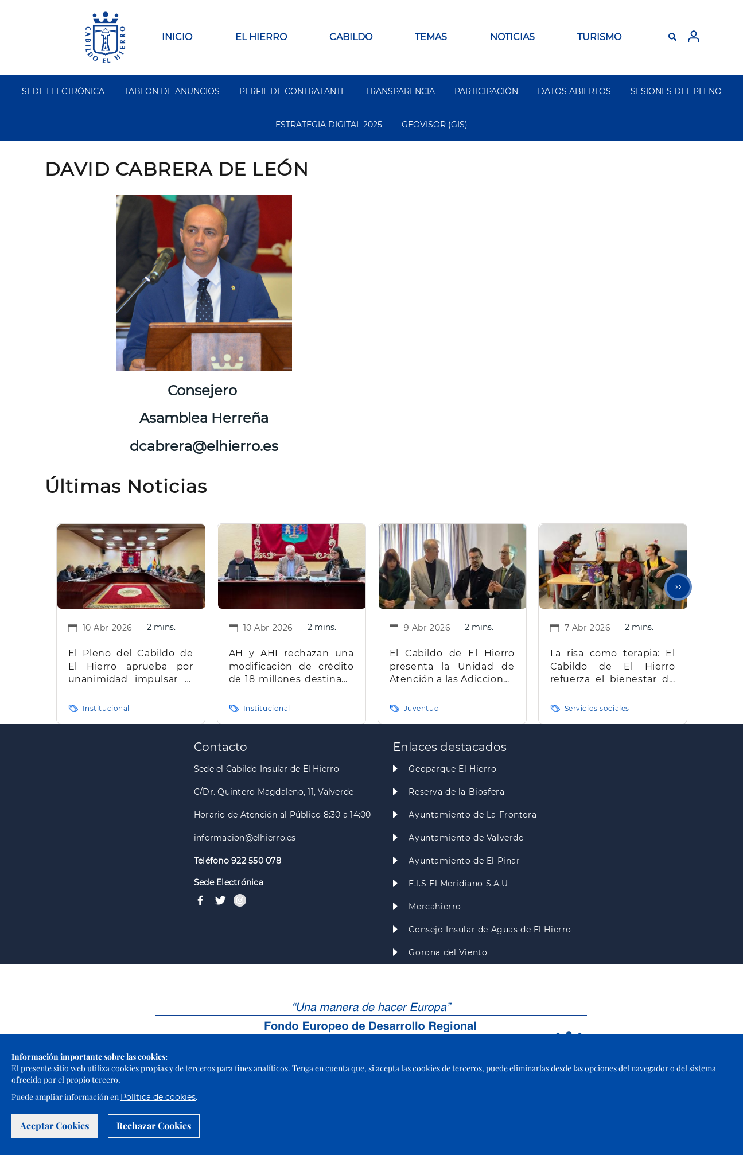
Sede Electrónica (228, 882)
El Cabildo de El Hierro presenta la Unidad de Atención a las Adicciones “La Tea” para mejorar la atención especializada (452, 667)
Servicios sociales (597, 708)
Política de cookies (158, 1097)
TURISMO (599, 37)
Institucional (106, 708)
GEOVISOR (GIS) (435, 124)
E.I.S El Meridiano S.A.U (458, 883)
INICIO (177, 37)
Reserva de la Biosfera (456, 792)
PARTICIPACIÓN (486, 91)
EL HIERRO (261, 37)
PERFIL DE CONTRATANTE (292, 91)
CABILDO (350, 37)
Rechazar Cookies (153, 1125)
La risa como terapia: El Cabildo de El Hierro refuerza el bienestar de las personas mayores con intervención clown (612, 667)
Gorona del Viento (448, 952)
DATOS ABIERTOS (574, 91)
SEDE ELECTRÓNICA (63, 91)
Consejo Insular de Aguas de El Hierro (490, 929)
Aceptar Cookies (54, 1125)
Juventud (421, 708)
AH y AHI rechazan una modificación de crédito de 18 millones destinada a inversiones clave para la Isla (291, 667)
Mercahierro (435, 906)
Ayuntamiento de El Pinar (464, 860)
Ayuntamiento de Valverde (466, 838)
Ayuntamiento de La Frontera (472, 815)
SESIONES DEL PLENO (676, 91)
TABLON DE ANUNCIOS (172, 91)
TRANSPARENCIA (400, 91)
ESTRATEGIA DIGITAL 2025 (328, 124)
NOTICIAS (512, 37)
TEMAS (431, 37)
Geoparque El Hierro (452, 769)
